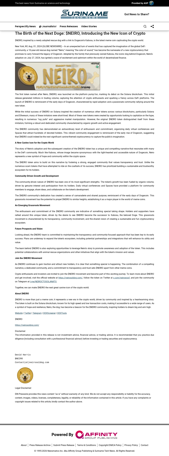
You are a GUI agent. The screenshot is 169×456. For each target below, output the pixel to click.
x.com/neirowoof (121, 277)
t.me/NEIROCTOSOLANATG (43, 281)
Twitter (27, 313)
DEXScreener (49, 313)
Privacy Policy (131, 445)
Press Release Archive (39, 445)
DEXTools (62, 313)
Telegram (37, 313)
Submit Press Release (63, 445)
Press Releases (69, 26)
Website (19, 313)
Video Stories (89, 26)
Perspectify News (25, 26)
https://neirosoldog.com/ (70, 277)
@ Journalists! (47, 26)
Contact (144, 445)
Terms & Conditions (86, 445)
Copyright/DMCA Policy (110, 445)
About (24, 445)
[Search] (145, 26)
